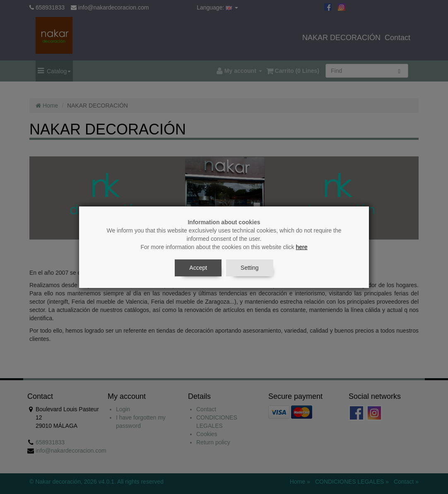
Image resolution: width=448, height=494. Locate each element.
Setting (250, 267)
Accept (198, 267)
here (302, 247)
